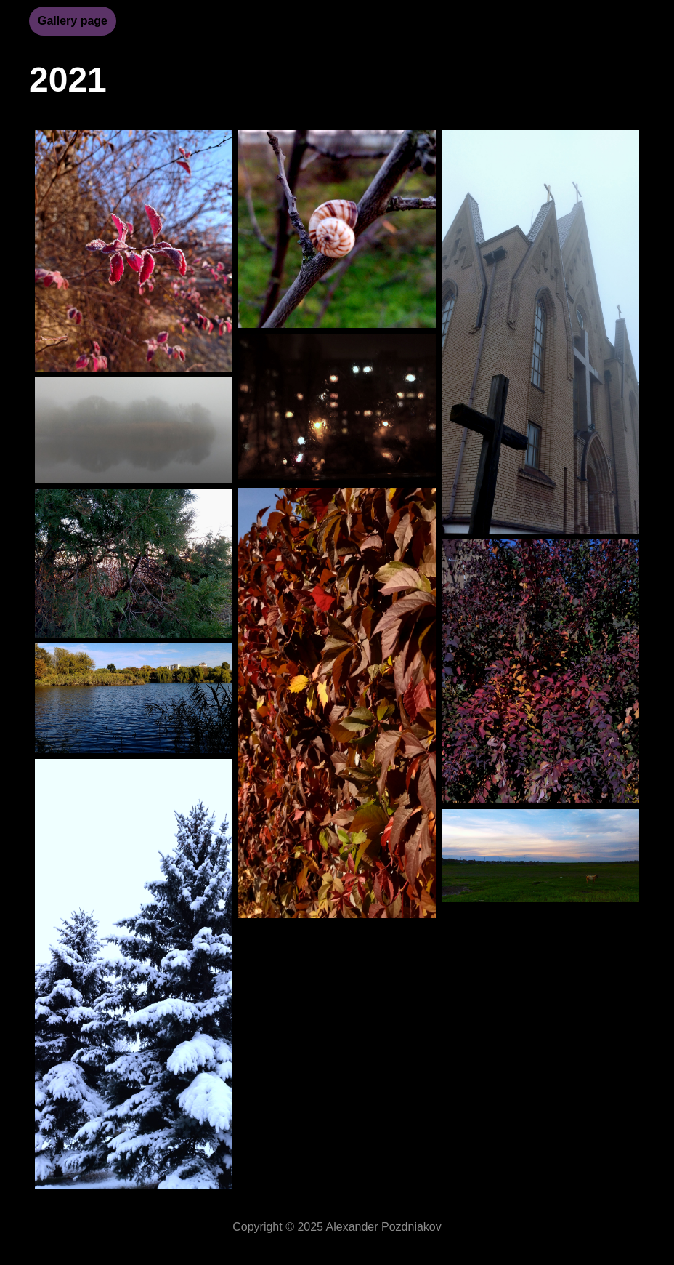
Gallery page (72, 21)
